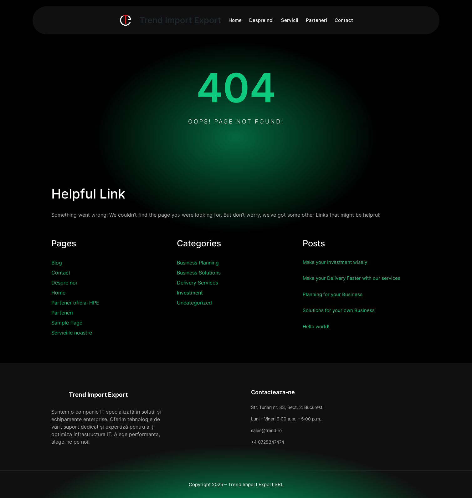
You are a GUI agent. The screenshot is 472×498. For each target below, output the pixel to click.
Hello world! (318, 326)
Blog (56, 262)
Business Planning (198, 262)
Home (58, 292)
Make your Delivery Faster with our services (360, 277)
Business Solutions (199, 272)
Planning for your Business (338, 293)
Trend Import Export (107, 394)
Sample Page (66, 322)
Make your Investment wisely (341, 261)
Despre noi (64, 282)
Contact (60, 272)
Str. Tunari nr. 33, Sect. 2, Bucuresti (249, 407)
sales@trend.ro (228, 430)
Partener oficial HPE (75, 302)
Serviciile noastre (71, 332)
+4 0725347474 (229, 442)
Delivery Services (197, 282)
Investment (190, 292)
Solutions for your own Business (345, 309)
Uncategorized (194, 302)
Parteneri (62, 312)
